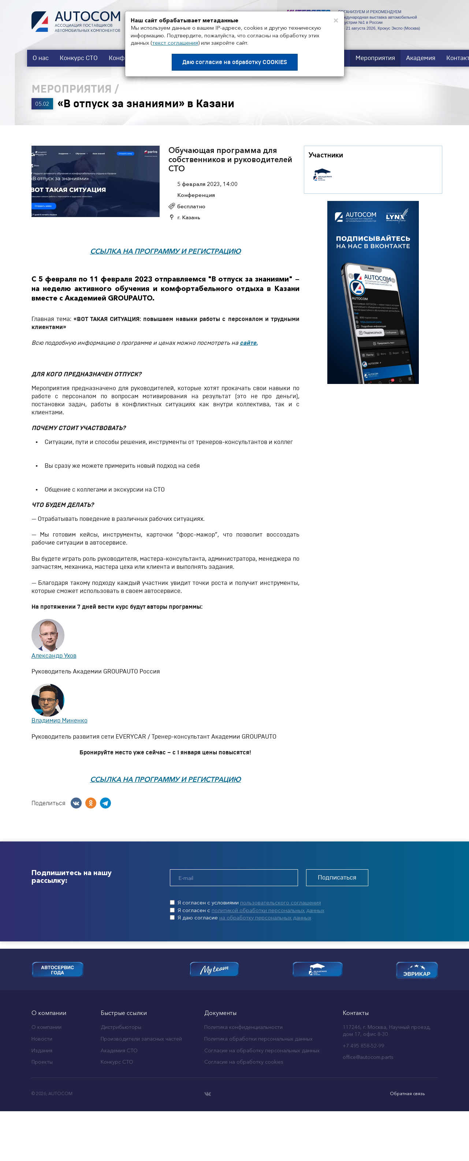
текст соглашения (175, 42)
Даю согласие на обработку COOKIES (234, 62)
